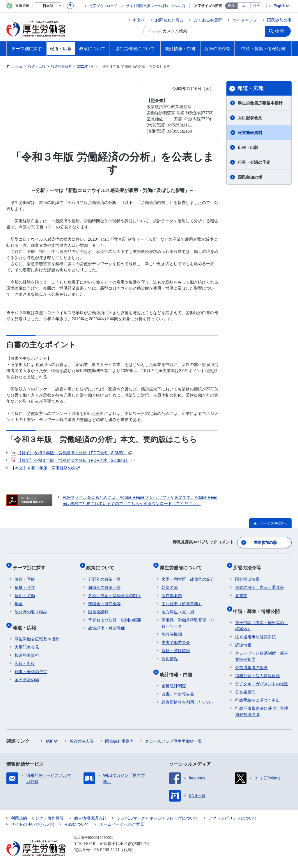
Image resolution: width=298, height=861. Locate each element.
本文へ (139, 20)
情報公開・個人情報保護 (257, 666)
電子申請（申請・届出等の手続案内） (261, 616)
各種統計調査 (174, 677)
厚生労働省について (182, 564)
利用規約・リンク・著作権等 (37, 809)
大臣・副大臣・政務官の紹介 (188, 574)
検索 (281, 31)
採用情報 (170, 653)
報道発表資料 (250, 132)
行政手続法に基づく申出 (257, 691)
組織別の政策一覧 (104, 582)
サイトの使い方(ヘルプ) (32, 815)
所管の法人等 (81, 732)
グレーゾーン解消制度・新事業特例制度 (261, 647)
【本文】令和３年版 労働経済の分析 (45, 468)
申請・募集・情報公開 (258, 603)
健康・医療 (25, 574)
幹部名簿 (170, 582)
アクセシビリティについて (232, 809)
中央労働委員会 (176, 637)
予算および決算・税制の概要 (114, 614)
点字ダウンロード (103, 6)
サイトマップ (245, 20)
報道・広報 (250, 88)
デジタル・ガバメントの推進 (261, 674)
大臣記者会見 (250, 117)
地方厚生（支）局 (178, 606)
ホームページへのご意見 (121, 815)
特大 (256, 6)
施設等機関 (172, 629)
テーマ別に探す (31, 564)
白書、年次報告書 (178, 685)
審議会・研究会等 (104, 598)
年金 (19, 598)
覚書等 (241, 590)
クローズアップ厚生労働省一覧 (173, 732)
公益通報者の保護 (251, 658)
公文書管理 (245, 683)
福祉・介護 (25, 582)
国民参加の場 (279, 20)
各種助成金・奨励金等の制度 (114, 590)
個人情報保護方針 (90, 809)
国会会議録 (98, 606)
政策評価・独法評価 (106, 623)
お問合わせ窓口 (169, 20)
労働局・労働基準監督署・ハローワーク (188, 617)
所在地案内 (172, 590)
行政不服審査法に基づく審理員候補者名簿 (261, 702)
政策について (102, 564)
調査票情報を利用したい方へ (188, 693)
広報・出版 (248, 147)
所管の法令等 (249, 564)
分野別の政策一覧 (104, 574)
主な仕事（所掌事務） (182, 598)
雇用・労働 (25, 590)
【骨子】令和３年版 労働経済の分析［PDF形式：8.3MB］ (71, 453)
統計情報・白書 (178, 667)
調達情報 (243, 636)
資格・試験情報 (176, 645)
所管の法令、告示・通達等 (259, 582)
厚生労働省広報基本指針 (260, 103)
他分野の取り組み (31, 606)
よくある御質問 (208, 20)
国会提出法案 (247, 574)
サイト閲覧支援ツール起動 (147, 6)
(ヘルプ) (178, 6)
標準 (231, 6)
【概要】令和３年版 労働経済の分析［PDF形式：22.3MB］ (72, 460)
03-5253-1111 (107, 840)
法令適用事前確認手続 (255, 628)
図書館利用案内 (119, 732)
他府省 (52, 732)
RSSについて (76, 815)
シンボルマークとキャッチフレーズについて (157, 809)
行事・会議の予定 (254, 162)
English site (283, 6)
